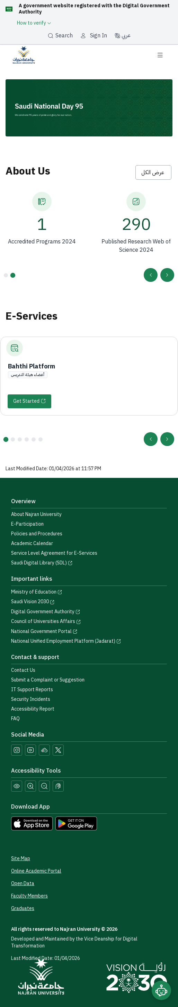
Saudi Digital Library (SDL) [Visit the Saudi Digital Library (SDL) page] (42, 563)
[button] (12, 275)
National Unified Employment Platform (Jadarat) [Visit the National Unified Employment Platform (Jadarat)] (66, 641)
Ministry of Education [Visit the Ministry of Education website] (36, 592)
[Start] (29, 401)
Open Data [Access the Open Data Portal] (22, 883)
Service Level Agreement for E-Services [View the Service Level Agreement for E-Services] (54, 553)
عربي (123, 35)
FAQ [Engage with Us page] (15, 718)
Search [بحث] (60, 36)
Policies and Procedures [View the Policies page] (36, 533)
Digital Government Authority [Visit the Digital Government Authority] (45, 611)
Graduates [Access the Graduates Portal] (22, 908)
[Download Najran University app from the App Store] (32, 823)
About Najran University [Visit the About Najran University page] (36, 514)
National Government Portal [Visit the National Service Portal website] (44, 631)
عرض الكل (153, 172)
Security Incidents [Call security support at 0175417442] (30, 699)
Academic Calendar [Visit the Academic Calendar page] (32, 543)
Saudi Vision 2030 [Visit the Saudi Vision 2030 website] (33, 601)
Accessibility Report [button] (32, 709)
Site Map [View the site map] (20, 858)
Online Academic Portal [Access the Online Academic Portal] (36, 871)
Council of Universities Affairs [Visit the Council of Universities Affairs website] (46, 621)
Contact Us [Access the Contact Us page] (23, 670)
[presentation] (167, 275)
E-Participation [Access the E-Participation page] (27, 524)
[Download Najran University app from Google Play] (76, 823)
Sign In (98, 36)
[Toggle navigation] (160, 55)
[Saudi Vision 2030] (136, 977)
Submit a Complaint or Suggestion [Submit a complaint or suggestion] (47, 680)
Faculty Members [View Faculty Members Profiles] (29, 896)
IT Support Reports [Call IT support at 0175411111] (32, 689)
